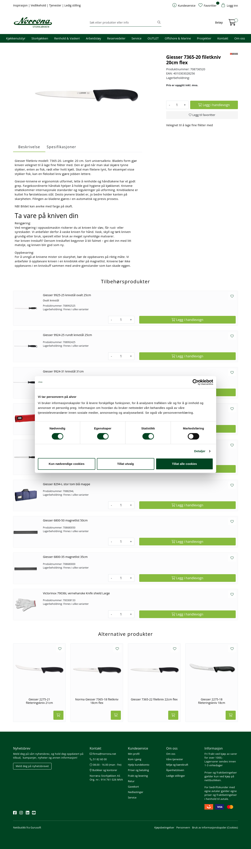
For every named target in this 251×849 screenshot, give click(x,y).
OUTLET (153, 38)
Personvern (183, 827)
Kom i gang (134, 759)
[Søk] (123, 23)
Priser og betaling (138, 770)
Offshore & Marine (178, 38)
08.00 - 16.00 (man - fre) (105, 764)
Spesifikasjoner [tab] (61, 146)
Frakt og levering (138, 776)
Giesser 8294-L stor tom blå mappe (66, 484)
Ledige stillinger (175, 776)
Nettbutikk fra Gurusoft (27, 827)
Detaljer (199, 451)
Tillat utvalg (125, 463)
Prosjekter (204, 38)
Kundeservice (138, 748)
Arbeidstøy (93, 38)
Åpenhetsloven (175, 770)
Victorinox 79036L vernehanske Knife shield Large (76, 593)
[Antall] (177, 105)
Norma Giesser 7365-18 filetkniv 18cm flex (96, 701)
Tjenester (55, 5)
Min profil (133, 754)
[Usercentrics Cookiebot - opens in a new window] (195, 382)
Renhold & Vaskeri (67, 38)
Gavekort (133, 786)
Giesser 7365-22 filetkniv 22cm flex (154, 699)
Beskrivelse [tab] (29, 146)
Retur (131, 781)
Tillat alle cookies (184, 463)
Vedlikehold (39, 5)
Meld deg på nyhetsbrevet (32, 766)
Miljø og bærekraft (177, 764)
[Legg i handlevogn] (214, 105)
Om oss (239, 38)
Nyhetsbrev (21, 748)
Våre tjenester (174, 759)
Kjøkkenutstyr (15, 38)
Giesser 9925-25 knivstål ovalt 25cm (67, 295)
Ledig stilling (72, 5)
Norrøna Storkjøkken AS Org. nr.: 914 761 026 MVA (106, 777)
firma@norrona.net (103, 754)
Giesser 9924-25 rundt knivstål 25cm (67, 335)
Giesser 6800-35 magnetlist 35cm (65, 557)
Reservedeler (116, 38)
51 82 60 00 (98, 759)
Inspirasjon (20, 5)
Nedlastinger (135, 792)
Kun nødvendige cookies (67, 463)
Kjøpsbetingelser (164, 827)
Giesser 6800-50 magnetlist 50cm (65, 520)
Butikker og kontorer (103, 770)
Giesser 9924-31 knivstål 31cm (63, 371)
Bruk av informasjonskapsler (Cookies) (215, 827)
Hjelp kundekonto (138, 764)
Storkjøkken (39, 38)
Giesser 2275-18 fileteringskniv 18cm (211, 701)
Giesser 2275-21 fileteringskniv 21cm (39, 701)
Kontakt (222, 38)
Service (137, 38)
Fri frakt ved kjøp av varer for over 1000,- (220, 755)
